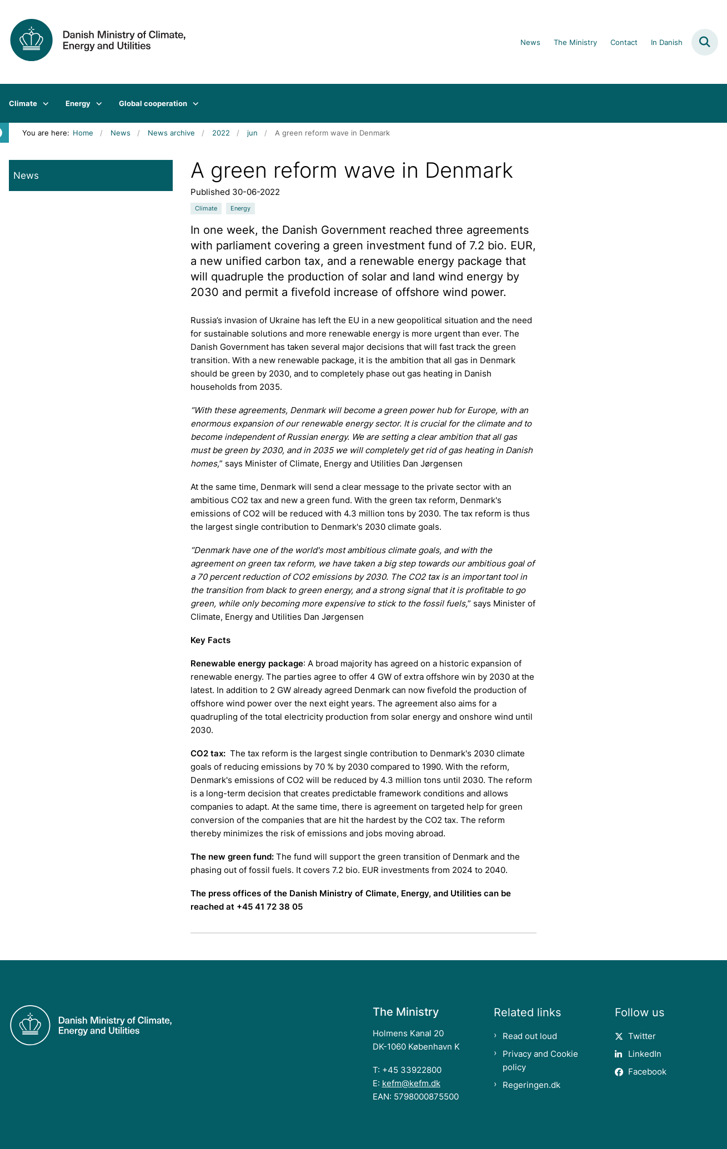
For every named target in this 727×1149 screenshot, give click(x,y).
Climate (23, 103)
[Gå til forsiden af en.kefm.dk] (93, 42)
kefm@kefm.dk (411, 1083)
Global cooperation (153, 103)
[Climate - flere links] (43, 103)
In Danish (667, 43)
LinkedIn (644, 1053)
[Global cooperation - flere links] (193, 103)
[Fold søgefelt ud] (704, 42)
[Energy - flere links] (96, 103)
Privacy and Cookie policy (540, 1060)
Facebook (647, 1071)
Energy (78, 103)
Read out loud (530, 1036)
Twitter (642, 1036)
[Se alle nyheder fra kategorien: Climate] (206, 208)
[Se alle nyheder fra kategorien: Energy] (240, 208)
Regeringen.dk (531, 1085)
